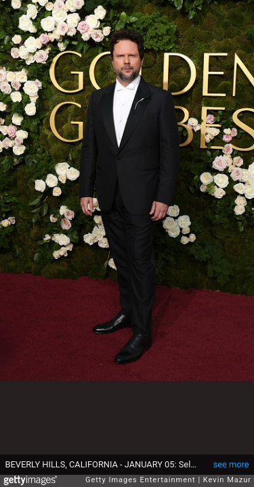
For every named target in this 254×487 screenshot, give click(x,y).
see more (231, 464)
